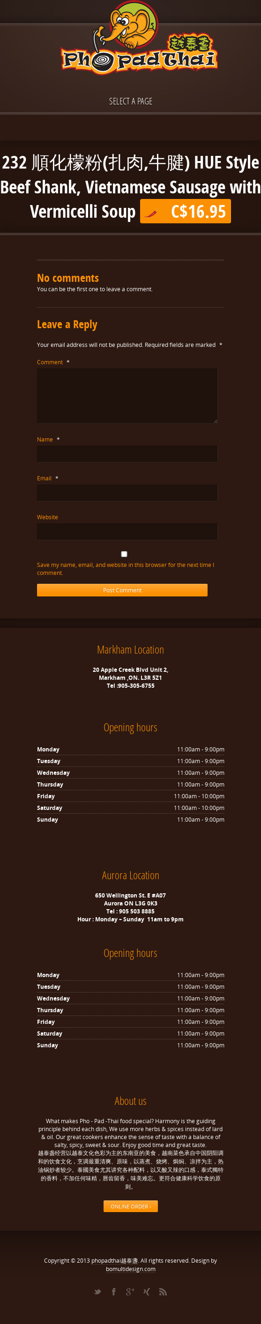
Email (48, 478)
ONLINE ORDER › (131, 1206)
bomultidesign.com (131, 1269)
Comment (53, 362)
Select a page (130, 101)
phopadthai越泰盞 (114, 1261)
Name (48, 439)
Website (47, 517)
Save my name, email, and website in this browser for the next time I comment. (125, 569)
